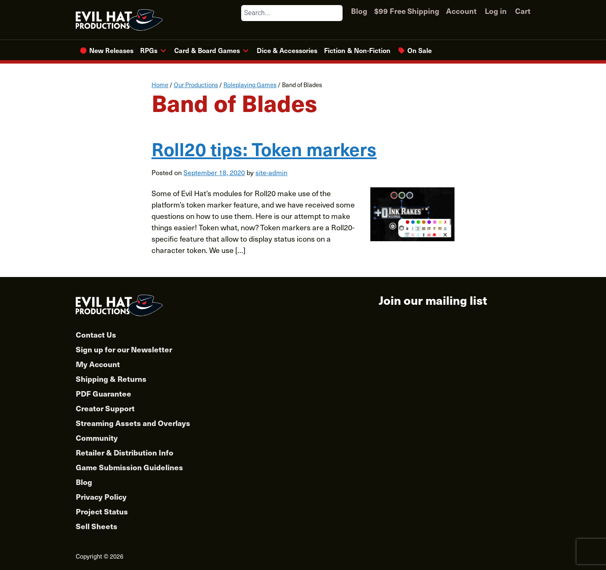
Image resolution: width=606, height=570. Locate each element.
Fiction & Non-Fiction (357, 50)
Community (97, 437)
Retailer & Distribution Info (124, 452)
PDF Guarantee (103, 393)
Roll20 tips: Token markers (264, 148)
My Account (98, 364)
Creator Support (105, 408)
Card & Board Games (207, 50)
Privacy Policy (101, 496)
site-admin (271, 172)
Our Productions (196, 84)
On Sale (419, 50)
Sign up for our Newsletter (124, 349)
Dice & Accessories (287, 50)
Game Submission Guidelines (129, 467)
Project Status (102, 511)
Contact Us (96, 334)
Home (160, 84)
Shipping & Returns (111, 378)
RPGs (148, 50)
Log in (496, 10)
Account (461, 10)
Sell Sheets (96, 526)
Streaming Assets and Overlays (133, 423)
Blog (359, 10)
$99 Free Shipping (406, 10)
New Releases (111, 50)
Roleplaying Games (249, 84)
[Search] (336, 13)
